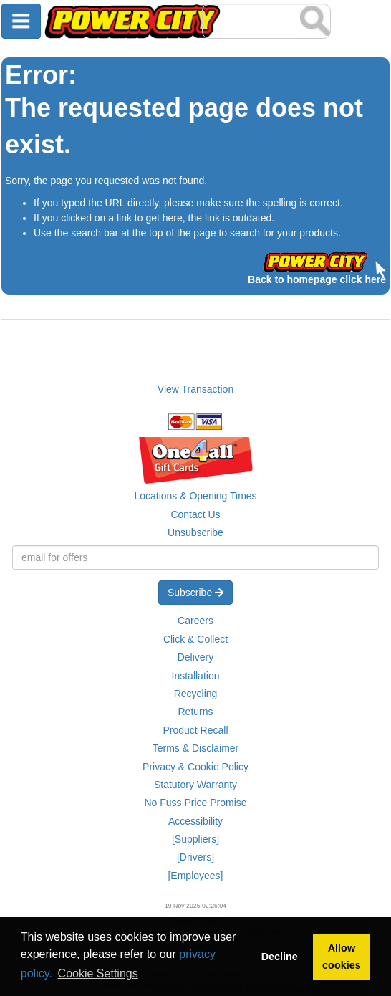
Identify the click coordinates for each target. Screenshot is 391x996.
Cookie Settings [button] (98, 973)
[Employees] (195, 875)
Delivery (196, 657)
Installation (196, 675)
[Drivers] (195, 857)
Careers (195, 620)
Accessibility (195, 821)
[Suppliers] (195, 839)
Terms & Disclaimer (196, 748)
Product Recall (195, 730)
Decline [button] (279, 956)
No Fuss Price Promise (195, 802)
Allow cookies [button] (341, 956)
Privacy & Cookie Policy (195, 766)
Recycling (196, 693)
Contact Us (195, 514)
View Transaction (195, 389)
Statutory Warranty (195, 784)
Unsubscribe (195, 532)
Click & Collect (195, 639)
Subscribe (195, 592)
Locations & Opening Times (195, 496)
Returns (195, 711)
